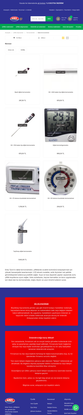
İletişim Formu (52, 407)
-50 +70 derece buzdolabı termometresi (22, 198)
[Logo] (16, 18)
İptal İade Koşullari (70, 413)
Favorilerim (67, 10)
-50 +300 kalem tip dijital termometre (60, 92)
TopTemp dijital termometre (22, 251)
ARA (49, 19)
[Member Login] (61, 19)
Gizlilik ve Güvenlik (70, 409)
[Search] (42, 18)
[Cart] (73, 19)
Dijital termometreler (43, 32)
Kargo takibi (76, 10)
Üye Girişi (33, 407)
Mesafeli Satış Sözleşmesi (69, 404)
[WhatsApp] (75, 407)
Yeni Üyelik (34, 403)
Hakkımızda (13, 10)
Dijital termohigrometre (60, 145)
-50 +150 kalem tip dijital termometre (22, 145)
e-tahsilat (28, 10)
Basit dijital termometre (22, 92)
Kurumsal (21, 10)
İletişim (49, 403)
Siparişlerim (59, 10)
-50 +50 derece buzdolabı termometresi (60, 198)
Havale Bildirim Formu (52, 412)
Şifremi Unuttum (35, 411)
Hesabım (52, 10)
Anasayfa (6, 10)
